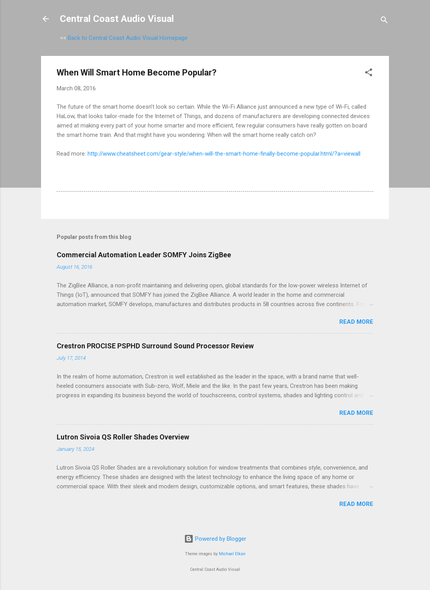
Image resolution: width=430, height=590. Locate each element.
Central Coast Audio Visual (117, 18)
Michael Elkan (232, 553)
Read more (356, 321)
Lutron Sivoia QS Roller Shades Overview (123, 437)
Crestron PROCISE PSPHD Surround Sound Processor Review (155, 346)
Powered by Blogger (215, 538)
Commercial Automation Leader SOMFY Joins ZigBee (144, 255)
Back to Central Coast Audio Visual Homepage (128, 37)
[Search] (384, 21)
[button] (368, 74)
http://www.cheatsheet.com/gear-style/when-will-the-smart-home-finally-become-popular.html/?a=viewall (224, 153)
